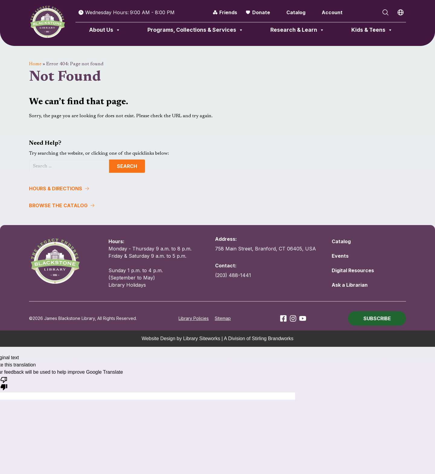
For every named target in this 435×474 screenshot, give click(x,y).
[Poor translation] (4, 383)
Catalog (295, 12)
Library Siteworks (201, 338)
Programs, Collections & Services (195, 29)
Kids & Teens (372, 29)
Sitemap (223, 318)
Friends (228, 12)
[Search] (69, 166)
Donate (261, 12)
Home (35, 64)
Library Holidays (127, 285)
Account (332, 12)
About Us (105, 29)
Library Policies (194, 318)
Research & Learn (297, 29)
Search (127, 166)
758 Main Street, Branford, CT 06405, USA (265, 249)
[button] (217, 188)
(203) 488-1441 (233, 275)
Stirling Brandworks (273, 338)
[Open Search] (385, 12)
